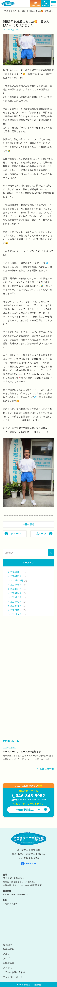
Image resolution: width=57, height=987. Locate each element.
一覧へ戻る (28, 524)
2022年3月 (16, 610)
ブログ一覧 (15, 11)
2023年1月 (16, 602)
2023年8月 (16, 584)
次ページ (41, 533)
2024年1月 (16, 576)
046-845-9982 (31, 858)
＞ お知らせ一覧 (45, 768)
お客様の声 (8, 963)
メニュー (7, 954)
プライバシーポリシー (14, 977)
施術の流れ (8, 949)
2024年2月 (16, 572)
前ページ (16, 533)
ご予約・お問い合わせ (14, 972)
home (6, 11)
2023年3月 (16, 597)
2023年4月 (16, 593)
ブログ (6, 958)
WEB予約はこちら (28, 809)
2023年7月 (16, 589)
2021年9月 (16, 614)
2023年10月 (16, 580)
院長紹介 (7, 944)
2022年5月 (16, 606)
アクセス (7, 968)
